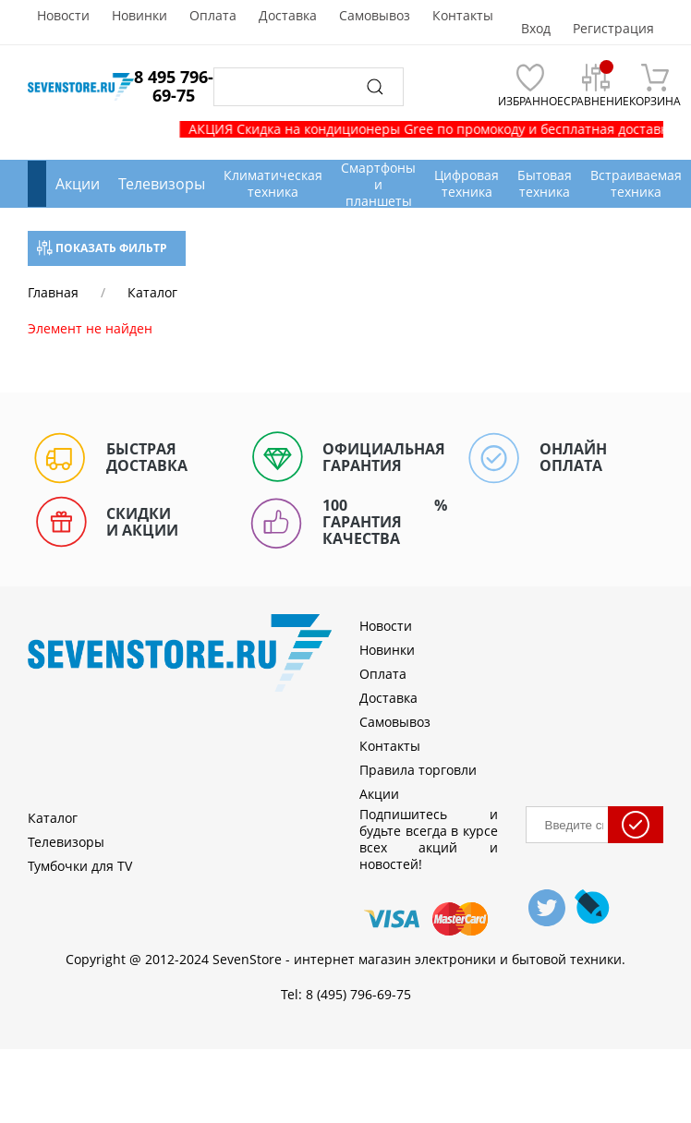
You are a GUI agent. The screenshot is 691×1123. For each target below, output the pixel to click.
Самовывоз (374, 15)
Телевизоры (161, 184)
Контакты (462, 15)
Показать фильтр (102, 248)
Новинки (139, 15)
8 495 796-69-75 (173, 86)
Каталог (53, 818)
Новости (63, 15)
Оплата (212, 15)
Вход (536, 28)
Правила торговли (418, 770)
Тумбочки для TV (80, 866)
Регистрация (613, 28)
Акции (77, 184)
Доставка (288, 15)
